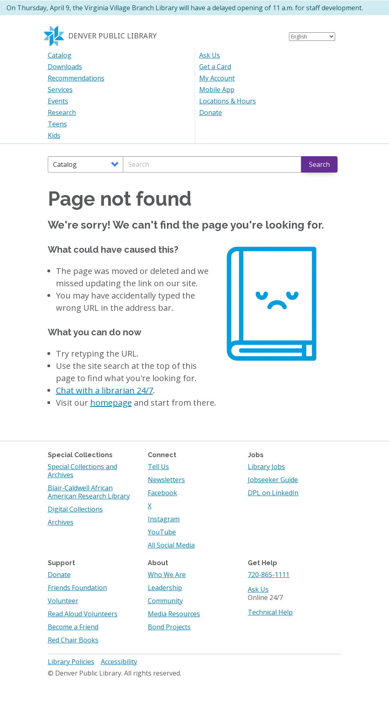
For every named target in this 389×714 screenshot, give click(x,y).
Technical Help (270, 612)
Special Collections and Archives (82, 470)
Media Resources (174, 613)
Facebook (162, 492)
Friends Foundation (77, 587)
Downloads (65, 67)
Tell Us (158, 466)
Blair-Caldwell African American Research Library (89, 492)
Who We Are (167, 574)
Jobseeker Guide (273, 479)
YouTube (162, 532)
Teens (57, 124)
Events (58, 101)
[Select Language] (312, 36)
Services (60, 89)
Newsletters (166, 479)
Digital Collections (75, 509)
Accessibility (119, 661)
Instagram (164, 518)
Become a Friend (73, 626)
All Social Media (171, 545)
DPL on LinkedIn (273, 492)
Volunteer (63, 600)
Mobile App (216, 89)
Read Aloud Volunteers (83, 613)
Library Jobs (266, 466)
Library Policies (71, 661)
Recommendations (76, 78)
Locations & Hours (227, 101)
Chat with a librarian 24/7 (104, 390)
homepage (111, 402)
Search (319, 164)
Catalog (59, 55)
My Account (217, 78)
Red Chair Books (73, 639)
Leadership (165, 587)
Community (165, 600)
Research (62, 112)
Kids (54, 135)
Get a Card (215, 67)
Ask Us (209, 55)
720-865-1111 (268, 574)
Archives (60, 522)
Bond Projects (169, 626)
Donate (210, 112)
